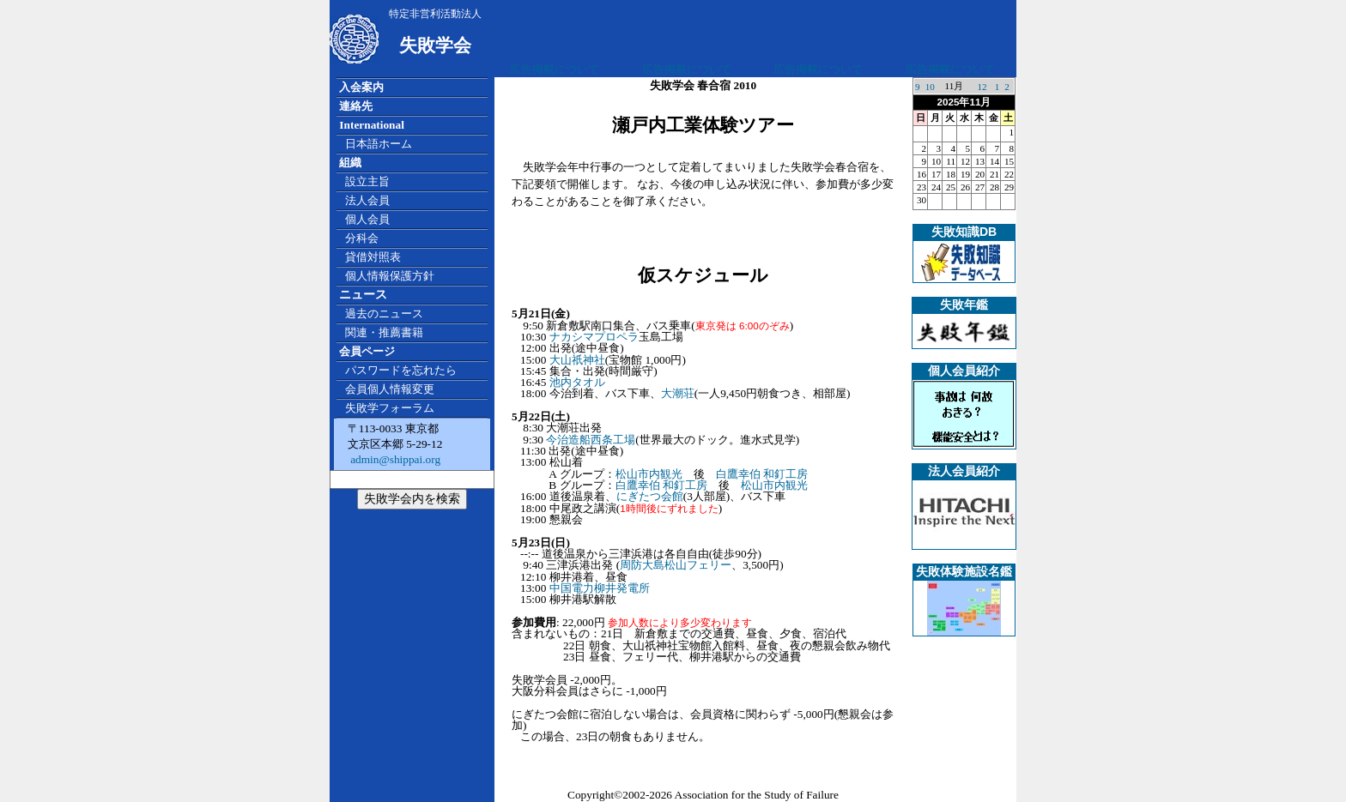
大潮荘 (677, 393)
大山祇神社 (577, 359)
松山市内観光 (648, 473)
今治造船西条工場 (590, 439)
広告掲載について (554, 69)
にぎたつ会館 (649, 496)
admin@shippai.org (394, 459)
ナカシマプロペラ (594, 336)
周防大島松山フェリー (675, 564)
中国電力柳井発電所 (599, 588)
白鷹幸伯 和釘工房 (762, 473)
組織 (350, 162)
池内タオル (577, 382)
